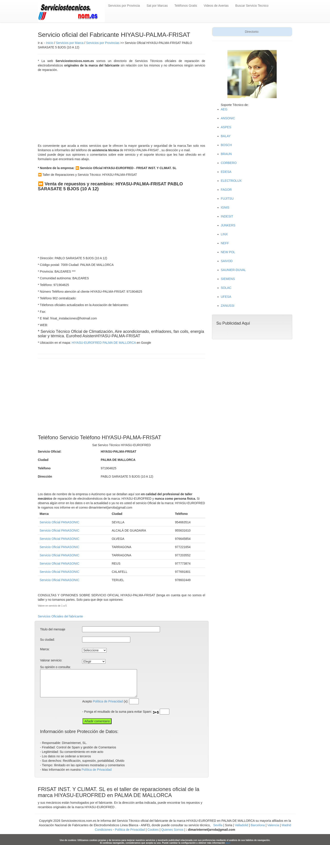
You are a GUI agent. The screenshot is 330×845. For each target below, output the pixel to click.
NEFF (225, 243)
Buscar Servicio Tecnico (251, 5)
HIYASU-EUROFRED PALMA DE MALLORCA (104, 342)
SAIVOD (227, 261)
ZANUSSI (228, 305)
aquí (228, 843)
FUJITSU (227, 198)
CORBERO (229, 163)
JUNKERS (228, 225)
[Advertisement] (121, 108)
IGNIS (225, 207)
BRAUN (226, 154)
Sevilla (217, 825)
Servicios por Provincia (124, 5)
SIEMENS (228, 279)
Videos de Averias (216, 5)
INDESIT (227, 216)
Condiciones (103, 829)
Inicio (49, 43)
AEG (224, 109)
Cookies (153, 829)
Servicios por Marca (69, 43)
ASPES (226, 127)
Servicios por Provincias (102, 43)
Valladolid (241, 825)
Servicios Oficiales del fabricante (60, 616)
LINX (224, 234)
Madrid (286, 825)
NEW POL (228, 252)
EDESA (226, 172)
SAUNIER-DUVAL (233, 270)
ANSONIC (228, 118)
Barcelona (258, 825)
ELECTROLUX (231, 180)
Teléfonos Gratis (185, 5)
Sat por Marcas (157, 5)
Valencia (273, 825)
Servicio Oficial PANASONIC (59, 522)
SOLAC (226, 288)
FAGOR (226, 189)
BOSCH (226, 145)
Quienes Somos (172, 829)
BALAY (226, 136)
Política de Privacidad (108, 701)
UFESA (226, 296)
